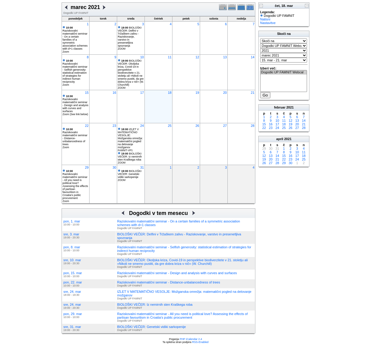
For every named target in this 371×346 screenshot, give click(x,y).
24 (142, 125)
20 (225, 92)
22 (87, 125)
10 (142, 57)
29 (87, 167)
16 (114, 92)
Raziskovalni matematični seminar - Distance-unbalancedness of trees (74, 137)
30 (114, 167)
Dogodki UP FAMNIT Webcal (283, 72)
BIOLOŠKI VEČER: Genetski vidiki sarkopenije (129, 174)
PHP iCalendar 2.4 (191, 339)
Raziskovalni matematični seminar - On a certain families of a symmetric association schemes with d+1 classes (75, 38)
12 (197, 57)
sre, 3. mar (71, 234)
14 (252, 57)
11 (170, 57)
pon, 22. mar (72, 282)
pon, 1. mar (71, 221)
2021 (289, 107)
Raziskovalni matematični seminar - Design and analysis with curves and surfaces (75, 104)
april (279, 139)
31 (142, 167)
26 (197, 125)
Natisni (265, 19)
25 (170, 125)
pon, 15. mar (72, 273)
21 (252, 92)
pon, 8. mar (71, 247)
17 (142, 92)
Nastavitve (267, 23)
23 (114, 125)
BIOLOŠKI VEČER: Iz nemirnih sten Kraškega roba (130, 156)
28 (252, 125)
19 (197, 92)
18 (170, 92)
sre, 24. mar (72, 291)
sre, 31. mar (72, 327)
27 (225, 125)
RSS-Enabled (200, 342)
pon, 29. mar (72, 314)
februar (279, 107)
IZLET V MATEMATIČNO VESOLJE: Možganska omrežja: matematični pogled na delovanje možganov (130, 138)
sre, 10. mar (72, 260)
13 (225, 57)
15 (87, 92)
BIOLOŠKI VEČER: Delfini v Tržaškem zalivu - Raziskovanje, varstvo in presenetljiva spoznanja (129, 36)
